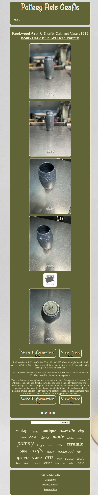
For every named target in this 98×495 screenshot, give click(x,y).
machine (50, 446)
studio (71, 463)
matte (58, 436)
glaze (22, 437)
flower (45, 437)
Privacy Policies (50, 484)
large (18, 463)
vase (37, 457)
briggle (40, 445)
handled (69, 459)
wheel (60, 445)
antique (49, 430)
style (59, 458)
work (26, 463)
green (23, 457)
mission (70, 438)
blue (23, 451)
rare (57, 463)
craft (80, 458)
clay (81, 431)
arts (49, 457)
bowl (33, 437)
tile (64, 464)
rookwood (66, 451)
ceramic (75, 444)
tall (79, 451)
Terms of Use (50, 489)
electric (36, 431)
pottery (25, 443)
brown (50, 451)
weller (80, 462)
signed (36, 463)
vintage (22, 430)
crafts (36, 450)
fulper (79, 438)
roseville (67, 430)
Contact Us (50, 480)
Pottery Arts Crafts (50, 475)
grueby (48, 462)
